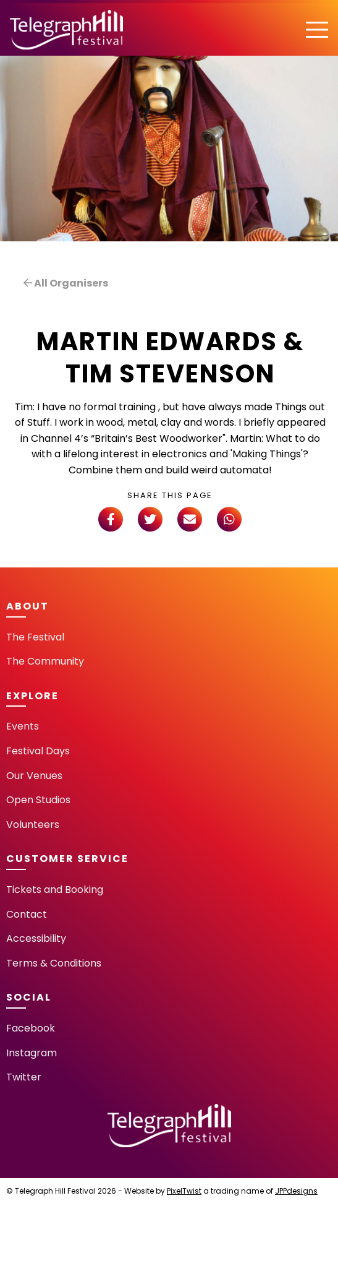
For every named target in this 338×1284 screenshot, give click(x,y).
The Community (45, 661)
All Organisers (65, 283)
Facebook (30, 1028)
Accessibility (36, 938)
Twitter (23, 1077)
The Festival (35, 637)
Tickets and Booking (54, 889)
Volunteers (32, 824)
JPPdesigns (296, 1191)
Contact (26, 914)
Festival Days (38, 751)
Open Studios (38, 800)
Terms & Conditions (53, 963)
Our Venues (34, 776)
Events (22, 726)
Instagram (31, 1053)
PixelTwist (184, 1191)
